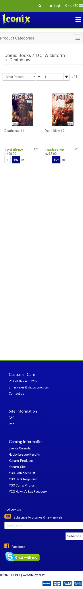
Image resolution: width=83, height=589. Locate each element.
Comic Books (17, 55)
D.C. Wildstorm (50, 55)
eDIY (42, 575)
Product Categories (17, 38)
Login (55, 6)
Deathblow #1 (14, 131)
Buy (16, 159)
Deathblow (20, 59)
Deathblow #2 (55, 131)
